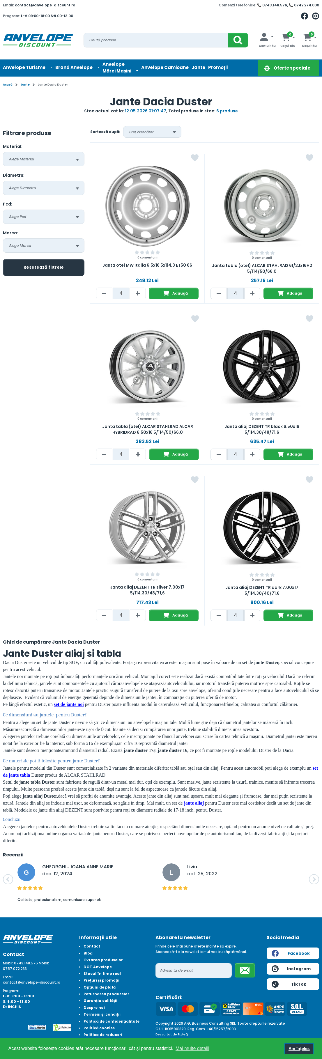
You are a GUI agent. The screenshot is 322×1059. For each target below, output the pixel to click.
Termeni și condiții (102, 1014)
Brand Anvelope (74, 67)
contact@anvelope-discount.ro (45, 5)
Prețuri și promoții (101, 980)
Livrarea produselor (103, 959)
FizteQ (183, 1034)
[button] (8, 879)
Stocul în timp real (102, 973)
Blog (88, 953)
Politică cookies (99, 1028)
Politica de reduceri (103, 1034)
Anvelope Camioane (165, 67)
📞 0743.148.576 (272, 5)
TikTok (289, 984)
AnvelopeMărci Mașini (117, 67)
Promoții (218, 67)
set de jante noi (69, 704)
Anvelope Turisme (24, 67)
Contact (92, 946)
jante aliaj (194, 803)
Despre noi (94, 1007)
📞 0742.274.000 (304, 5)
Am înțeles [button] (299, 1048)
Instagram (291, 968)
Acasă (8, 84)
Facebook (291, 953)
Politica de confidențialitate (111, 1021)
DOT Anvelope (98, 966)
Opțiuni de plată (100, 987)
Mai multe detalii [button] (192, 1048)
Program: (11, 990)
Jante (198, 67)
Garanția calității (100, 1000)
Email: (8, 977)
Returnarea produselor (106, 993)
